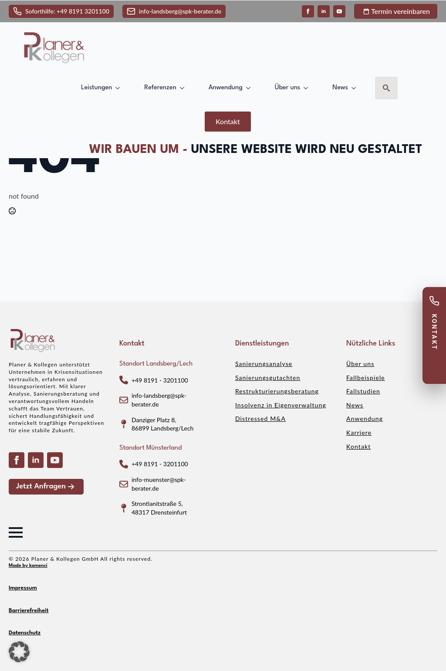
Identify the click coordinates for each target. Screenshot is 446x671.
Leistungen (96, 88)
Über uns (288, 88)
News (340, 88)
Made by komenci (28, 565)
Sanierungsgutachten (268, 377)
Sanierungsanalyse (263, 363)
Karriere (359, 432)
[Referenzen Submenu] (183, 88)
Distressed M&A (260, 418)
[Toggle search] (386, 88)
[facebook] (308, 11)
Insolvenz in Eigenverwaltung (280, 405)
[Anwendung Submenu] (250, 88)
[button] (19, 652)
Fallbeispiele (365, 377)
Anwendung (226, 88)
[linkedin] (324, 11)
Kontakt (358, 446)
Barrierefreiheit (28, 610)
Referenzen (160, 88)
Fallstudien (363, 391)
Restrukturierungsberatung (277, 391)
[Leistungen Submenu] (119, 88)
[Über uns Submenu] (307, 88)
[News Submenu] (355, 88)
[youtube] (339, 11)
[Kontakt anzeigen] (434, 335)
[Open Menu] (16, 532)
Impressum (23, 588)
